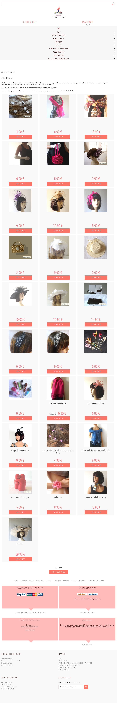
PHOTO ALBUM (6, 682)
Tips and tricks (87, 620)
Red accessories (6, 659)
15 (95, 131)
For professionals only (96, 403)
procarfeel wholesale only (96, 497)
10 (20, 319)
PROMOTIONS (63, 669)
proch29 (20, 544)
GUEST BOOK (6, 684)
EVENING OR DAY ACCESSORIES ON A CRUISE (75, 663)
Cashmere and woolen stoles (11, 661)
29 (20, 554)
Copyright (57, 581)
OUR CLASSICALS (7, 689)
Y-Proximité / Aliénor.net (96, 581)
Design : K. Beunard (78, 581)
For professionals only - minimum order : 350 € (58, 451)
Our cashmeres (6, 663)
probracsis (58, 497)
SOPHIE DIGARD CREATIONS (68, 665)
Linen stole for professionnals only (95, 450)
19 (57, 225)
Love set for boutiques (20, 497)
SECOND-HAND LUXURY (67, 667)
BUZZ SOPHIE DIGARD (9, 687)
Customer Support (27, 581)
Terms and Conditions (43, 581)
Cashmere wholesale (58, 403)
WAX (60, 659)
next (60, 568)
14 (95, 319)
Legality (66, 581)
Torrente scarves (6, 665)
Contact (15, 581)
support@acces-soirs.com (30, 627)
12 (57, 319)
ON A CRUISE (63, 661)
